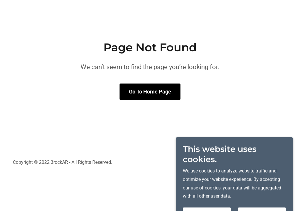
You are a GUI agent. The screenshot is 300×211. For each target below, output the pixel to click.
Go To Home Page (150, 92)
